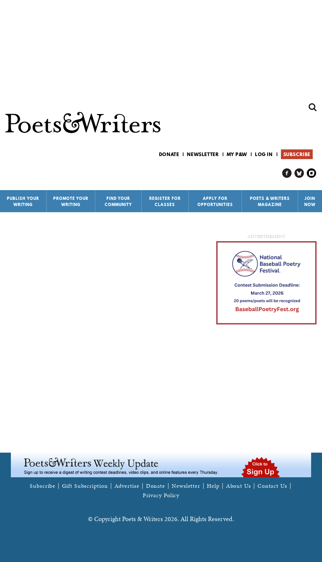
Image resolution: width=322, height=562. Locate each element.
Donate (169, 154)
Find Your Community (118, 201)
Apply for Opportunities (215, 201)
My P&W (237, 154)
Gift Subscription (85, 486)
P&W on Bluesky (299, 173)
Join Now (309, 201)
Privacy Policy (161, 495)
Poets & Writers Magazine (270, 201)
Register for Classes (165, 201)
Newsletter (203, 154)
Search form (313, 107)
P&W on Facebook (287, 173)
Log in (264, 154)
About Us (238, 486)
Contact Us (272, 486)
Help (213, 486)
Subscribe (296, 154)
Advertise (126, 486)
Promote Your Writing (70, 201)
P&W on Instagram (312, 173)
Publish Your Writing (23, 201)
